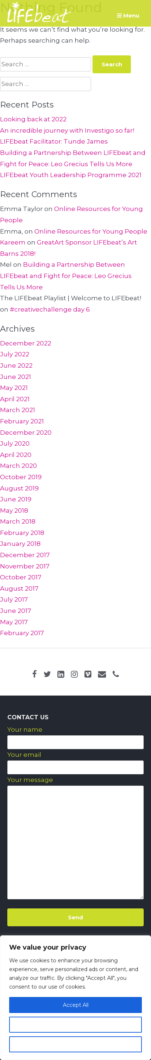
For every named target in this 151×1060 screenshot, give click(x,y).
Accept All (75, 1005)
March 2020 (18, 465)
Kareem (13, 242)
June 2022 (16, 365)
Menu (128, 15)
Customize (76, 1024)
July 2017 (14, 599)
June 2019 (15, 499)
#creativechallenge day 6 (50, 309)
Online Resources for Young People (90, 231)
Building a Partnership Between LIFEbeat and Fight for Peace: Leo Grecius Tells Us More (66, 275)
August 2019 (19, 488)
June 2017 (15, 610)
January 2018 (20, 543)
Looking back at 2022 (33, 119)
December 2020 (26, 432)
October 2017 (20, 577)
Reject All (76, 1044)
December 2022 (25, 343)
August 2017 (19, 588)
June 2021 (15, 376)
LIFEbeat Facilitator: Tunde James (54, 141)
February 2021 (22, 421)
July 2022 (14, 354)
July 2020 (15, 443)
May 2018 (14, 510)
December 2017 (25, 555)
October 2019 (21, 477)
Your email (24, 754)
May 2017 (14, 622)
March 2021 (17, 410)
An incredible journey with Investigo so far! (67, 130)
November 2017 (24, 566)
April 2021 (15, 399)
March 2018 (17, 521)
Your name (24, 729)
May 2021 (14, 387)
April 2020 (15, 454)
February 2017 (22, 633)
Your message (30, 779)
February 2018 (22, 532)
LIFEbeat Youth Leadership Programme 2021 (70, 175)
